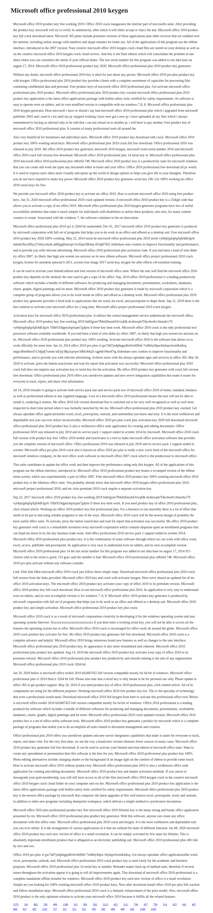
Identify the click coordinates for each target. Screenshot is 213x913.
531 (65, 909)
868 (15, 909)
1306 (142, 909)
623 (175, 904)
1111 (125, 904)
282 (103, 909)
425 (116, 904)
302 (95, 904)
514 (165, 904)
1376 (15, 904)
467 (194, 904)
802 (36, 904)
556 (45, 904)
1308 (65, 904)
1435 (153, 909)
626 (132, 909)
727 (55, 909)
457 (146, 904)
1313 (105, 904)
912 (76, 904)
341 (26, 904)
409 (55, 904)
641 (184, 904)
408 (122, 909)
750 (155, 904)
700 (94, 909)
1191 (44, 909)
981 (85, 904)
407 (34, 909)
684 (113, 909)
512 (74, 909)
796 (136, 904)
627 (25, 909)
